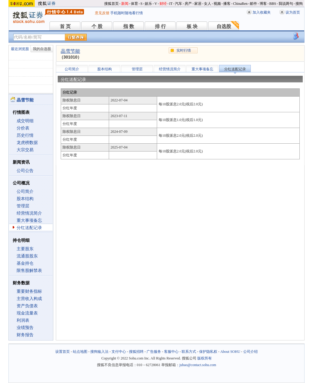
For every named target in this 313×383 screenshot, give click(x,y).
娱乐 (148, 4)
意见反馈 (102, 13)
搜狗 (299, 4)
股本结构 (25, 198)
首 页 (65, 26)
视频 (217, 4)
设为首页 (293, 12)
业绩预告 (25, 327)
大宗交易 (25, 150)
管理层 (23, 206)
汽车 (178, 4)
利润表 (23, 320)
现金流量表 (27, 313)
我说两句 (286, 4)
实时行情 (183, 50)
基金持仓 (25, 263)
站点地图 (80, 351)
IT (171, 4)
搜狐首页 (111, 4)
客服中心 (171, 351)
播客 (227, 4)
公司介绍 (250, 351)
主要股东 (25, 249)
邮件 (253, 4)
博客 (263, 4)
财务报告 (25, 335)
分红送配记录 (29, 227)
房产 (188, 4)
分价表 (23, 128)
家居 (198, 4)
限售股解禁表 (29, 270)
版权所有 (204, 358)
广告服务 (154, 351)
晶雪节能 (70, 51)
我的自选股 (42, 49)
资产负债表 (27, 306)
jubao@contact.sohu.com (197, 365)
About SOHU (230, 351)
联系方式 (189, 351)
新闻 (124, 4)
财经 (163, 4)
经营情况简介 (29, 213)
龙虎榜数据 (27, 142)
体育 (134, 4)
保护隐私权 (208, 351)
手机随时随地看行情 (126, 13)
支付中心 (118, 351)
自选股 (224, 26)
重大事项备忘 (29, 220)
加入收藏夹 (262, 12)
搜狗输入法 (99, 351)
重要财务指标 (29, 291)
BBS (272, 4)
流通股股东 (27, 256)
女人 (207, 4)
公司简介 (25, 191)
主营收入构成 (29, 298)
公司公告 (25, 170)
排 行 (160, 26)
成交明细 (25, 121)
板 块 (192, 26)
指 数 (128, 26)
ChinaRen (240, 4)
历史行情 (25, 135)
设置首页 (62, 351)
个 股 (97, 26)
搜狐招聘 (136, 351)
